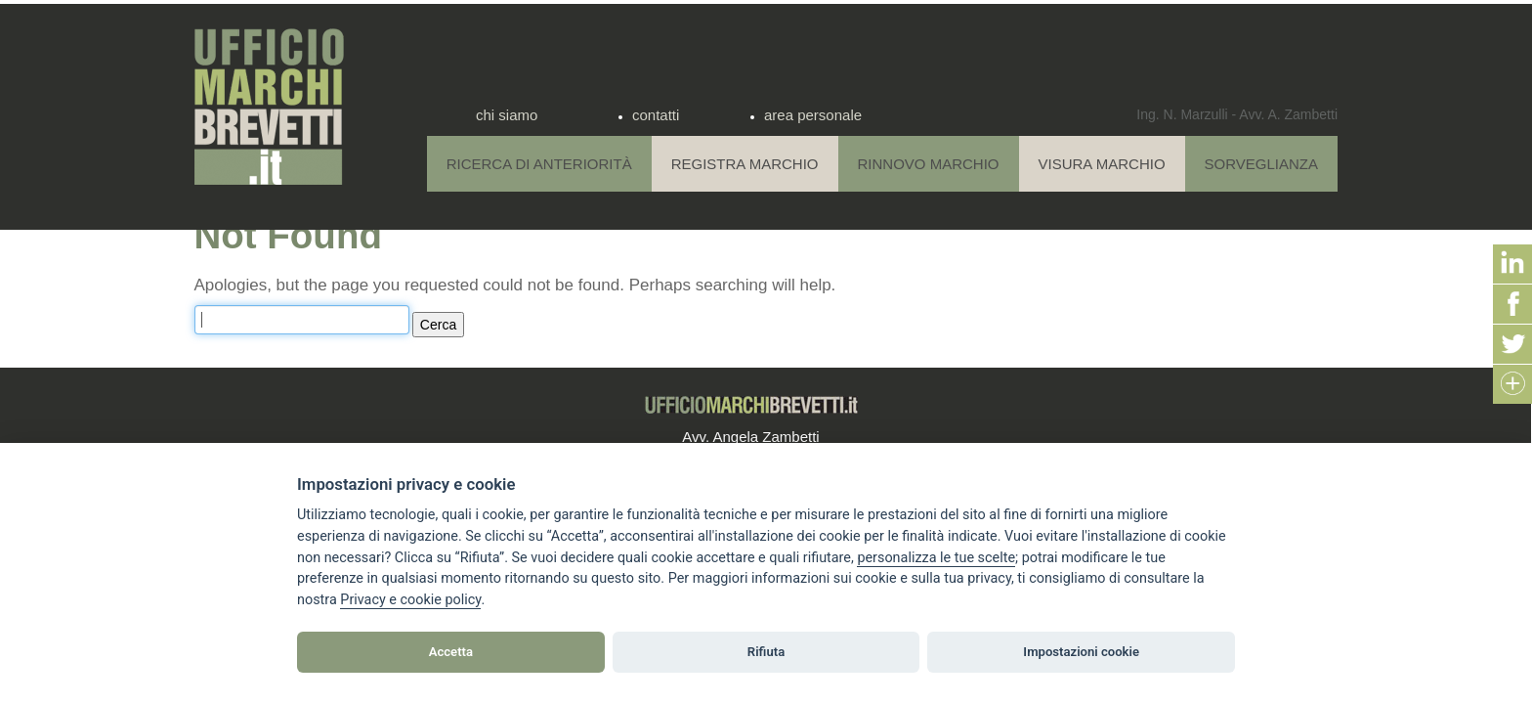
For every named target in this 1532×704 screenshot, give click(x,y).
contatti (655, 115)
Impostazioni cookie (1081, 651)
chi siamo (506, 115)
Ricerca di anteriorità (539, 163)
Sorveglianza (1261, 163)
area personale (813, 115)
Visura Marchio (1102, 163)
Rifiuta (766, 651)
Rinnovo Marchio (929, 163)
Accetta (451, 651)
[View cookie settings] (936, 558)
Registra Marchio (745, 163)
